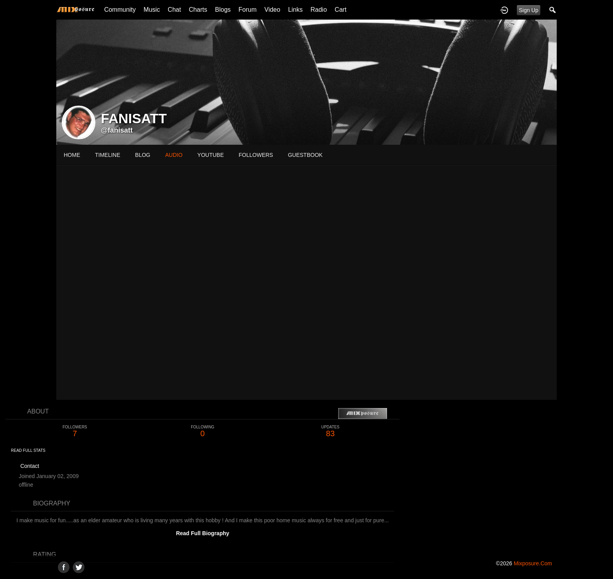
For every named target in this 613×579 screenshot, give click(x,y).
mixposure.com (533, 563)
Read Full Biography (202, 533)
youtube (210, 155)
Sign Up (528, 10)
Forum (247, 9)
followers (256, 155)
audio (173, 155)
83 (330, 431)
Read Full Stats (28, 450)
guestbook (305, 155)
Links (295, 9)
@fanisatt (117, 130)
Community (120, 9)
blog (143, 155)
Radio (318, 9)
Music (151, 9)
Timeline (107, 155)
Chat (174, 9)
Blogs (223, 9)
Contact (29, 466)
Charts (198, 9)
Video (272, 9)
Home (72, 155)
